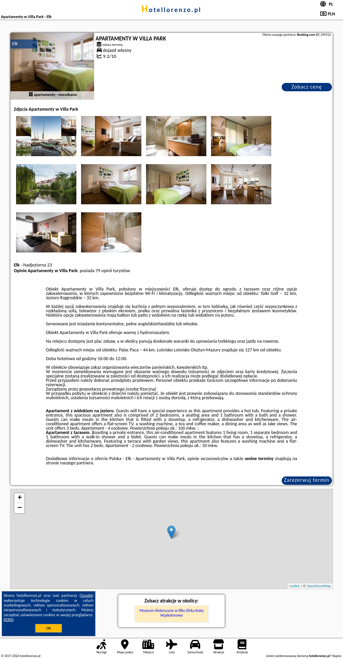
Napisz (336, 656)
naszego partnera (76, 463)
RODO (9, 619)
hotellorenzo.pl (171, 10)
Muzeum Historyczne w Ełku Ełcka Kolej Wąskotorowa (172, 613)
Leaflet (294, 586)
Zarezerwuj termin (307, 480)
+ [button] (19, 498)
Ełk (15, 43)
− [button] (19, 508)
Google (86, 595)
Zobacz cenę (306, 87)
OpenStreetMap (319, 586)
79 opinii (103, 270)
